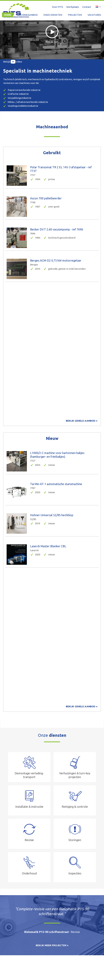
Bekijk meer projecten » (52, 674)
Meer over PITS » (12, 744)
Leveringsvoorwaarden (27, 945)
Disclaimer (8, 945)
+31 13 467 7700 (21, 916)
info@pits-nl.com (55, 916)
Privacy (45, 945)
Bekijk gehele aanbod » (81, 285)
